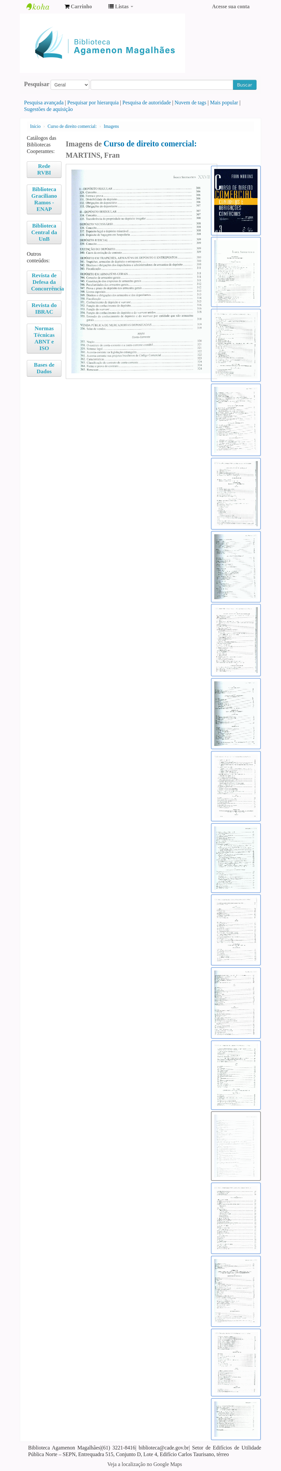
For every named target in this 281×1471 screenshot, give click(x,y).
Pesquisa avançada (44, 102)
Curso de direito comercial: (73, 126)
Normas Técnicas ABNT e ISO (44, 338)
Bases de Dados (44, 368)
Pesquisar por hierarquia (93, 102)
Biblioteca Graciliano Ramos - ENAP (44, 199)
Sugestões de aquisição (48, 109)
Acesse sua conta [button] (231, 6)
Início (35, 126)
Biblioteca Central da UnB (44, 232)
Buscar (244, 84)
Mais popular (224, 102)
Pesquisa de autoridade (146, 102)
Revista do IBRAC (44, 308)
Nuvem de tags (190, 102)
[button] (78, 6)
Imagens (111, 126)
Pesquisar (37, 84)
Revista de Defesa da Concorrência (46, 282)
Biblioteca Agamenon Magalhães (43, 6)
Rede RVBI (44, 169)
